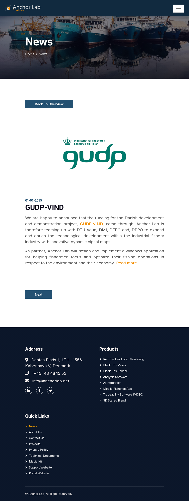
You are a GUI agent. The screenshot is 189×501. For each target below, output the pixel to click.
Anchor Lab (36, 494)
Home (29, 54)
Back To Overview (49, 104)
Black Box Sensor (115, 371)
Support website (40, 467)
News (43, 54)
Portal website (39, 473)
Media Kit (35, 461)
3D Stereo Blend (114, 400)
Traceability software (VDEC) (123, 394)
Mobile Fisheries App (117, 389)
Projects (35, 444)
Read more (126, 263)
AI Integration (112, 383)
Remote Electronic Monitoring (123, 359)
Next (38, 294)
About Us (35, 432)
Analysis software (115, 377)
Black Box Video (114, 365)
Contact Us (37, 438)
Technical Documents (44, 456)
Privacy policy (38, 450)
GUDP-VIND (91, 223)
